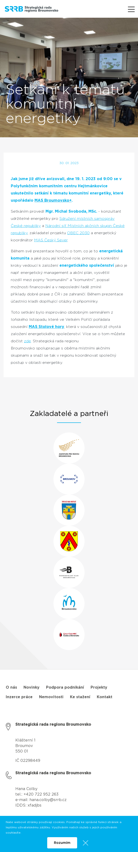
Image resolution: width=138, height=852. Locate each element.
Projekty (99, 687)
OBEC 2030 (78, 233)
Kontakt (104, 697)
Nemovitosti (51, 697)
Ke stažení (80, 697)
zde (27, 341)
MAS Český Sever (51, 240)
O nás (11, 687)
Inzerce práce (19, 697)
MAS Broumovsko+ (53, 200)
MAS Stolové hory (46, 327)
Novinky (31, 687)
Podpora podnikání (65, 687)
